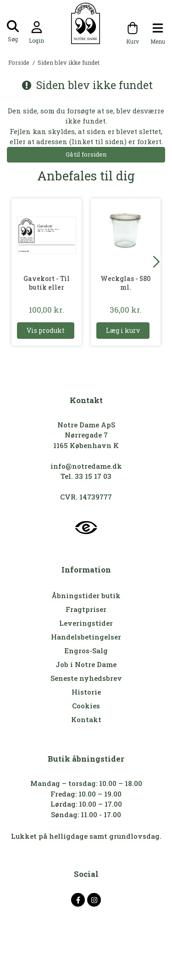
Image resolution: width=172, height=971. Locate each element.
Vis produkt (46, 330)
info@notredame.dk (86, 466)
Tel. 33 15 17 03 (86, 476)
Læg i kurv (123, 330)
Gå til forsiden (86, 154)
